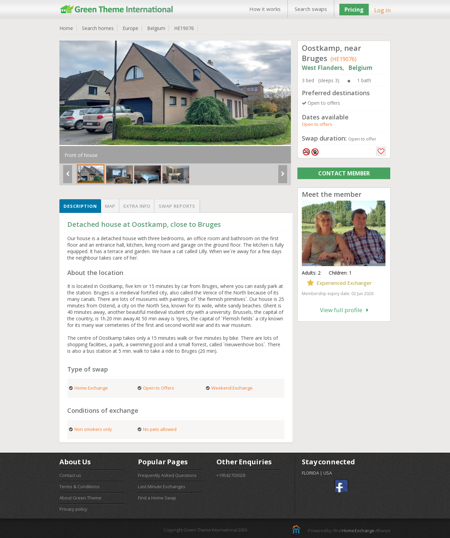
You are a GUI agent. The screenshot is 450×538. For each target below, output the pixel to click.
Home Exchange (358, 530)
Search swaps (311, 8)
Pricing (354, 9)
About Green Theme (80, 498)
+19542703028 (230, 475)
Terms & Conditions (79, 486)
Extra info (137, 206)
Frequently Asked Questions (167, 475)
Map (110, 206)
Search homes (98, 28)
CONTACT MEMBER (344, 173)
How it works (265, 8)
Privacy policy (73, 509)
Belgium (156, 28)
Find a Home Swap (157, 498)
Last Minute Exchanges (161, 486)
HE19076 (184, 28)
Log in (382, 10)
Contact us (70, 475)
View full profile (344, 310)
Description (80, 206)
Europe (130, 28)
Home (66, 28)
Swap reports (177, 206)
